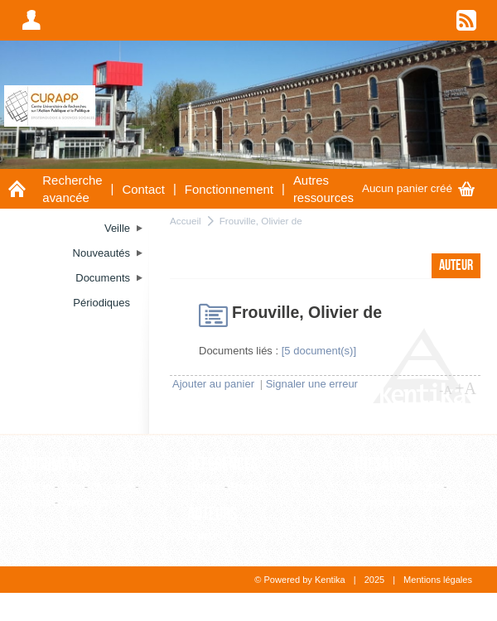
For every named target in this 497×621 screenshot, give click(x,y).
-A (445, 390)
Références (222, 464)
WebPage (85, 502)
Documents (56, 464)
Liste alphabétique (397, 486)
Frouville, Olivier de (261, 220)
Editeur (204, 486)
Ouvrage (112, 486)
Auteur (203, 536)
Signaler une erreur (312, 384)
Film (71, 486)
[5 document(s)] (319, 350)
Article (36, 486)
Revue (247, 486)
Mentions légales (437, 580)
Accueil (185, 220)
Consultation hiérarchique (414, 502)
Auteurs (212, 514)
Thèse (36, 502)
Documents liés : (238, 350)
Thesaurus (386, 464)
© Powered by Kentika (299, 580)
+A (465, 388)
